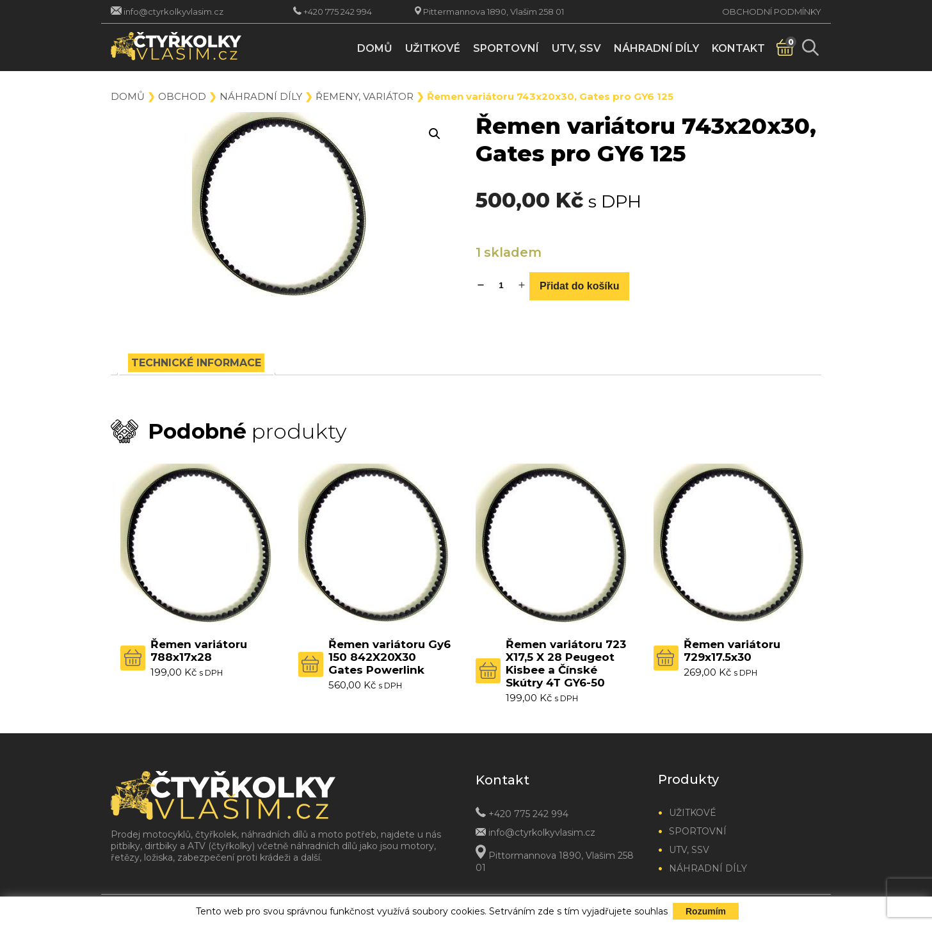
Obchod (182, 96)
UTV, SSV (576, 48)
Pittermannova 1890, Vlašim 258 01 (493, 11)
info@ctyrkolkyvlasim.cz (173, 11)
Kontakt (738, 48)
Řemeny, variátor (365, 96)
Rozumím (706, 911)
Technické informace (196, 363)
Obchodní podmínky (771, 11)
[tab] (196, 362)
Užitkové (432, 48)
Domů (374, 48)
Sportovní (506, 48)
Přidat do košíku (579, 285)
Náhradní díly (656, 48)
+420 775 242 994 (337, 11)
